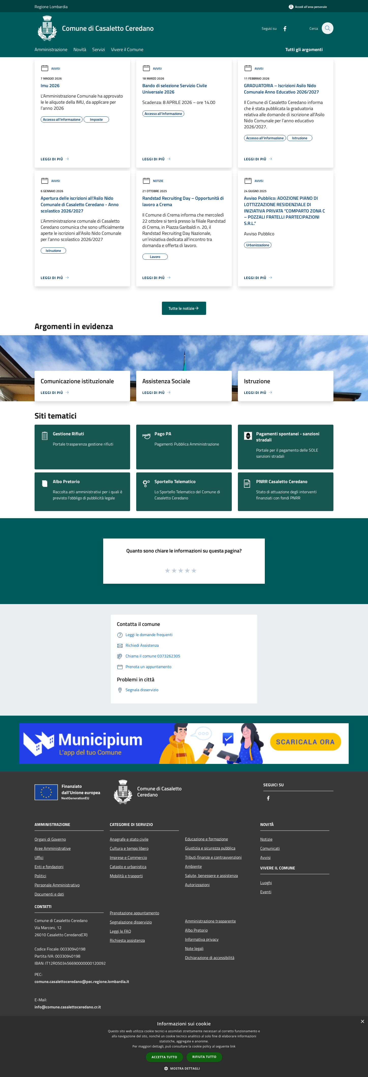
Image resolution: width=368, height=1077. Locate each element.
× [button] (362, 1022)
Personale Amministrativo (57, 885)
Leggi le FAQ (120, 931)
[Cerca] (327, 28)
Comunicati (270, 848)
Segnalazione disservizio (131, 922)
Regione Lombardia (51, 7)
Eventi (265, 892)
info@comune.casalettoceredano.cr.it (68, 1007)
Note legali (194, 948)
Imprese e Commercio (128, 857)
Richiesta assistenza (127, 940)
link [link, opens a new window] (233, 1046)
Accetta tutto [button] (164, 1057)
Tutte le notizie (183, 308)
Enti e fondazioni (49, 867)
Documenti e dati (49, 894)
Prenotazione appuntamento (134, 913)
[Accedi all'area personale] (307, 7)
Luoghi (266, 883)
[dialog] (184, 1046)
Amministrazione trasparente (210, 921)
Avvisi (50, 68)
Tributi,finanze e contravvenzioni (213, 857)
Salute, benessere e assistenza (211, 875)
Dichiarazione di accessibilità (209, 958)
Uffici (39, 857)
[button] (184, 1068)
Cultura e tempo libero (129, 848)
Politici (40, 876)
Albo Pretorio (196, 930)
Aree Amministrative (53, 848)
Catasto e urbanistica (128, 867)
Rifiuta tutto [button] (204, 1057)
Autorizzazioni (197, 885)
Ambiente (193, 866)
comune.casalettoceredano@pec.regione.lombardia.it (82, 981)
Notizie (152, 180)
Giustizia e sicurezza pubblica (210, 848)
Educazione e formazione (206, 839)
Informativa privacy (202, 939)
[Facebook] (282, 28)
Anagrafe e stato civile (129, 839)
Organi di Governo (50, 839)
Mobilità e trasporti (126, 876)
